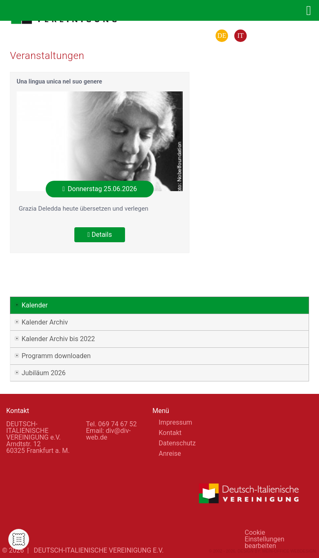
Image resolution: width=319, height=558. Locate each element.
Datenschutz (177, 443)
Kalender (35, 305)
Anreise (170, 453)
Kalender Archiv (45, 322)
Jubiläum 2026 (44, 373)
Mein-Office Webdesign (289, 551)
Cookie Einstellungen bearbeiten (265, 535)
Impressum (175, 422)
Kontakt (170, 433)
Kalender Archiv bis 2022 (58, 339)
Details (100, 234)
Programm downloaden (56, 356)
